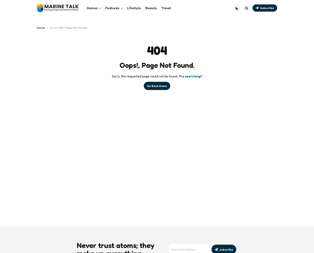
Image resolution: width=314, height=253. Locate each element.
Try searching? (190, 76)
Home (41, 28)
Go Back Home (157, 86)
